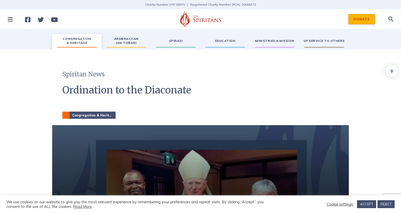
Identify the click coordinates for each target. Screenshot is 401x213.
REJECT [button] (386, 204)
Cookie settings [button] (340, 204)
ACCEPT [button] (366, 204)
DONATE (361, 19)
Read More (82, 206)
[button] (10, 19)
